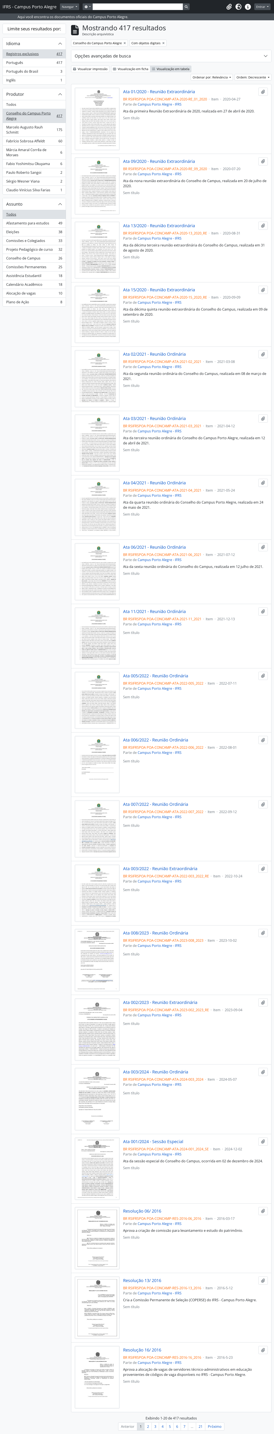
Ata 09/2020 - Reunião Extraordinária (159, 161)
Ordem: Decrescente (252, 77)
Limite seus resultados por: (34, 29)
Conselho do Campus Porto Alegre (34, 116)
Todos (11, 104)
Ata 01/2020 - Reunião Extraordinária (159, 91)
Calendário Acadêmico (34, 285)
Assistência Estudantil (34, 276)
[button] (229, 7)
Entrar (261, 7)
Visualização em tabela (170, 69)
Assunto (14, 204)
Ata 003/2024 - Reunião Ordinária (155, 1071)
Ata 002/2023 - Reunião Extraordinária (160, 1002)
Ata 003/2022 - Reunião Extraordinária (160, 868)
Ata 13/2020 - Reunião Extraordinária (159, 225)
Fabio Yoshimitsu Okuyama (34, 164)
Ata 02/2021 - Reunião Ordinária (154, 354)
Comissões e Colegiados (34, 241)
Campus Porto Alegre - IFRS (160, 104)
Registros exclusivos (34, 54)
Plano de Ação (34, 302)
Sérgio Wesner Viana (34, 182)
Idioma (13, 43)
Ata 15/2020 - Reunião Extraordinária (159, 289)
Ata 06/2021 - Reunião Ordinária (154, 547)
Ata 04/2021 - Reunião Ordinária (154, 482)
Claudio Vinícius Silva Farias (34, 190)
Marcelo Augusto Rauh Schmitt (34, 130)
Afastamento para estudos (34, 224)
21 (201, 1426)
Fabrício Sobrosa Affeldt (34, 142)
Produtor (15, 94)
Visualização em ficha (130, 69)
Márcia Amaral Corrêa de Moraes (34, 152)
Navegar (68, 7)
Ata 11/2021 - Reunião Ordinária (154, 611)
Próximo (215, 1426)
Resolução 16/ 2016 (142, 1350)
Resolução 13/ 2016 (142, 1280)
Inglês (34, 81)
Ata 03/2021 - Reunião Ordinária (154, 418)
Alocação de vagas (34, 294)
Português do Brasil (34, 72)
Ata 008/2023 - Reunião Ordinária (155, 933)
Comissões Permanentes (34, 267)
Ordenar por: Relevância (211, 77)
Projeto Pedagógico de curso (34, 250)
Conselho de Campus (34, 259)
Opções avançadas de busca (103, 56)
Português (34, 63)
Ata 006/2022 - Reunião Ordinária (155, 740)
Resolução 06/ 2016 (142, 1211)
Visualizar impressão (90, 69)
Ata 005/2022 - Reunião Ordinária (155, 675)
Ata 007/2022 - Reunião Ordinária (155, 804)
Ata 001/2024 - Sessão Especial (153, 1141)
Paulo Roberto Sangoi (34, 173)
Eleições (34, 232)
